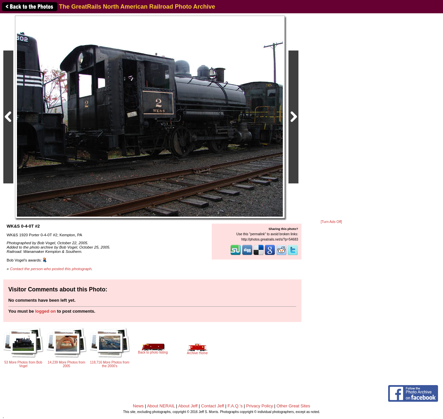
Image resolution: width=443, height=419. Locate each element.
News (138, 405)
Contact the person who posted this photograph (51, 268)
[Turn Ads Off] (331, 222)
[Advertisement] (331, 117)
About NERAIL (161, 405)
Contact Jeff (212, 405)
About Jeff (187, 405)
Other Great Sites (293, 405)
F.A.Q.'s (235, 405)
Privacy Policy (259, 405)
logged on (45, 311)
